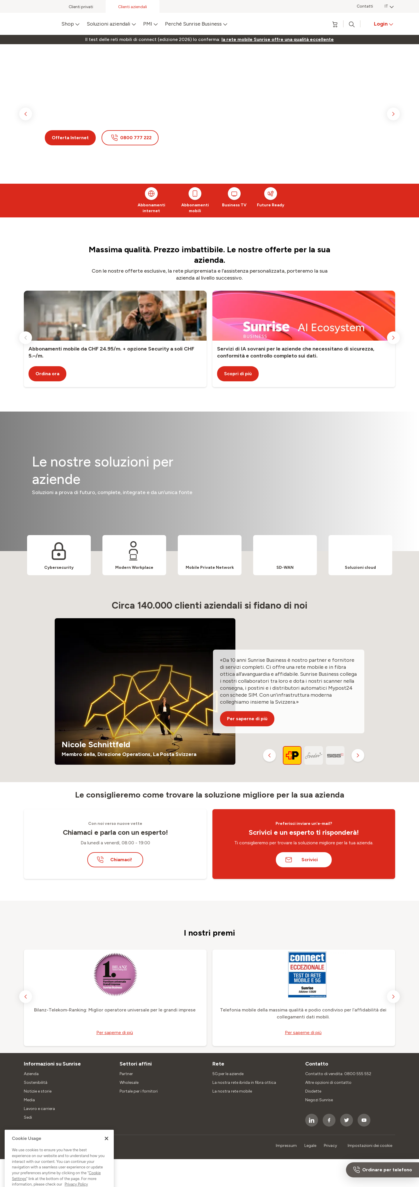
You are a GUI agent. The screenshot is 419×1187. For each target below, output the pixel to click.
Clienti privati (81, 6)
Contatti (365, 6)
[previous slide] (25, 114)
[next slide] (393, 114)
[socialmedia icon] (311, 1120)
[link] (277, 39)
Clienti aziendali (132, 6)
